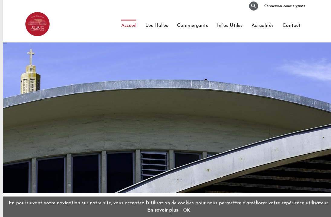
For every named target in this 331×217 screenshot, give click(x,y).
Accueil (128, 25)
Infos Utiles (229, 25)
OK (186, 210)
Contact (291, 25)
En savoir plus (162, 210)
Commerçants (192, 25)
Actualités (262, 25)
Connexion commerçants (284, 6)
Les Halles (156, 25)
